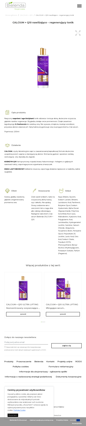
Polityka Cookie (19, 410)
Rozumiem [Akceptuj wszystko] (12, 415)
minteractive (56, 416)
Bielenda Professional (18, 420)
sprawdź (23, 314)
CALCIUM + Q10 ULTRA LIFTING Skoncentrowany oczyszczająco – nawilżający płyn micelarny (23, 308)
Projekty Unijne (62, 420)
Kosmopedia (77, 423)
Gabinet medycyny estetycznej (41, 420)
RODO (44, 350)
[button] (78, 33)
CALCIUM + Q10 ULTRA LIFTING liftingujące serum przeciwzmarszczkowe (62, 308)
